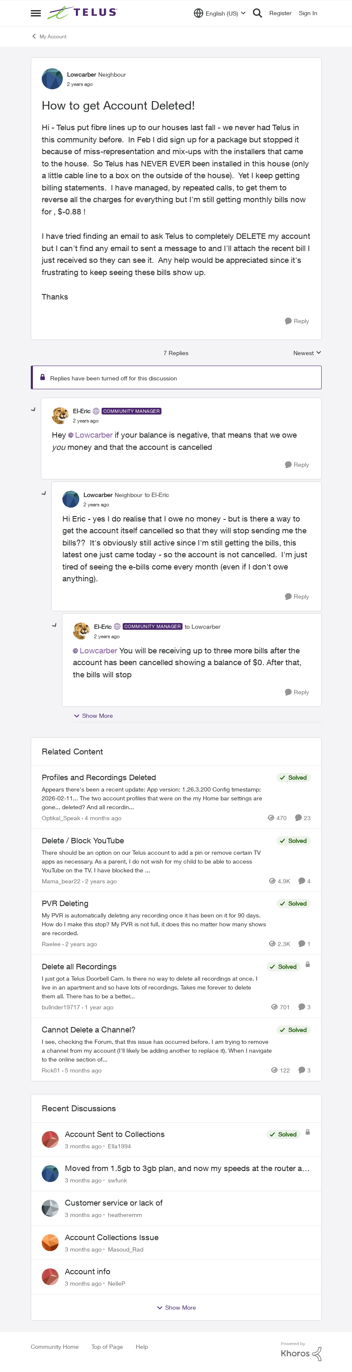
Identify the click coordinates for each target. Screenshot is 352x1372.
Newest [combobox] (307, 353)
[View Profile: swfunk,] (50, 1173)
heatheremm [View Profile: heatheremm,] (125, 1214)
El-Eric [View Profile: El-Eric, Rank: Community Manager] (82, 411)
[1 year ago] (97, 1007)
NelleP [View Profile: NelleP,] (116, 1283)
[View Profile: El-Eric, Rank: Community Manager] (60, 415)
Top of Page (107, 1346)
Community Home (55, 1346)
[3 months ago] (83, 1145)
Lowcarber (94, 434)
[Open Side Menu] (36, 13)
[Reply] (297, 321)
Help (142, 1346)
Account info (87, 1271)
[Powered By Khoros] (301, 1351)
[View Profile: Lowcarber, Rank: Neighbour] (52, 78)
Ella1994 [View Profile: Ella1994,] (119, 1145)
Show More (93, 715)
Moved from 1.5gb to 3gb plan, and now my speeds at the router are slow (187, 1168)
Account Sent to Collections (115, 1134)
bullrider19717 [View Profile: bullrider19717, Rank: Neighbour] (61, 1007)
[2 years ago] (99, 880)
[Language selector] (220, 13)
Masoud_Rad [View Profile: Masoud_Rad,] (125, 1248)
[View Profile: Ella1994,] (50, 1139)
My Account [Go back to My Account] (49, 36)
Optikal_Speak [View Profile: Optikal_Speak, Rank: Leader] (61, 817)
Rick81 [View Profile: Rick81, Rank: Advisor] (51, 1070)
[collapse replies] (34, 410)
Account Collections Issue (112, 1237)
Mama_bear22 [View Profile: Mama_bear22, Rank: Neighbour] (61, 880)
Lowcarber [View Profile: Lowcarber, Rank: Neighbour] (81, 74)
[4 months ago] (101, 817)
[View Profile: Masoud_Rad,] (50, 1242)
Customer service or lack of (114, 1202)
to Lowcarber (202, 626)
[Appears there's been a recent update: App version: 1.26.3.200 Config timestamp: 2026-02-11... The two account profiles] (157, 798)
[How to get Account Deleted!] (86, 421)
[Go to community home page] (83, 13)
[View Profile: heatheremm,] (50, 1208)
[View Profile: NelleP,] (50, 1276)
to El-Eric (157, 494)
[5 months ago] (82, 1070)
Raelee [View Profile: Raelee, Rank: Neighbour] (51, 943)
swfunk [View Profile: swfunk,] (117, 1180)
